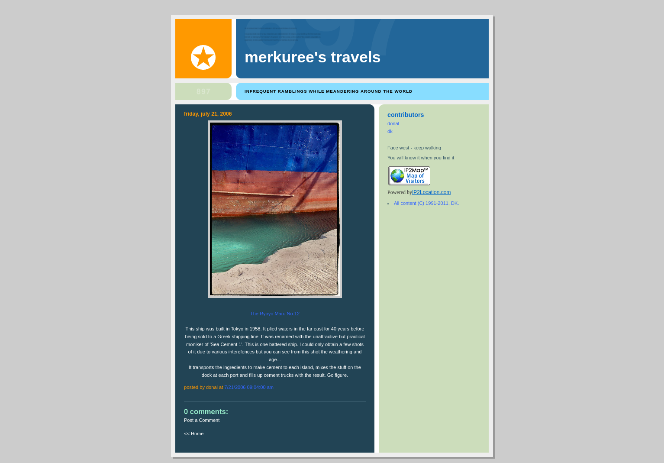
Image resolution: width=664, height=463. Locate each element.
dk (390, 131)
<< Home (193, 433)
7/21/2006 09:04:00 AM (249, 387)
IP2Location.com (431, 192)
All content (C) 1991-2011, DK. (426, 203)
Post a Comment (201, 420)
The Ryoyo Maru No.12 (275, 313)
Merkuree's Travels (313, 57)
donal (393, 123)
